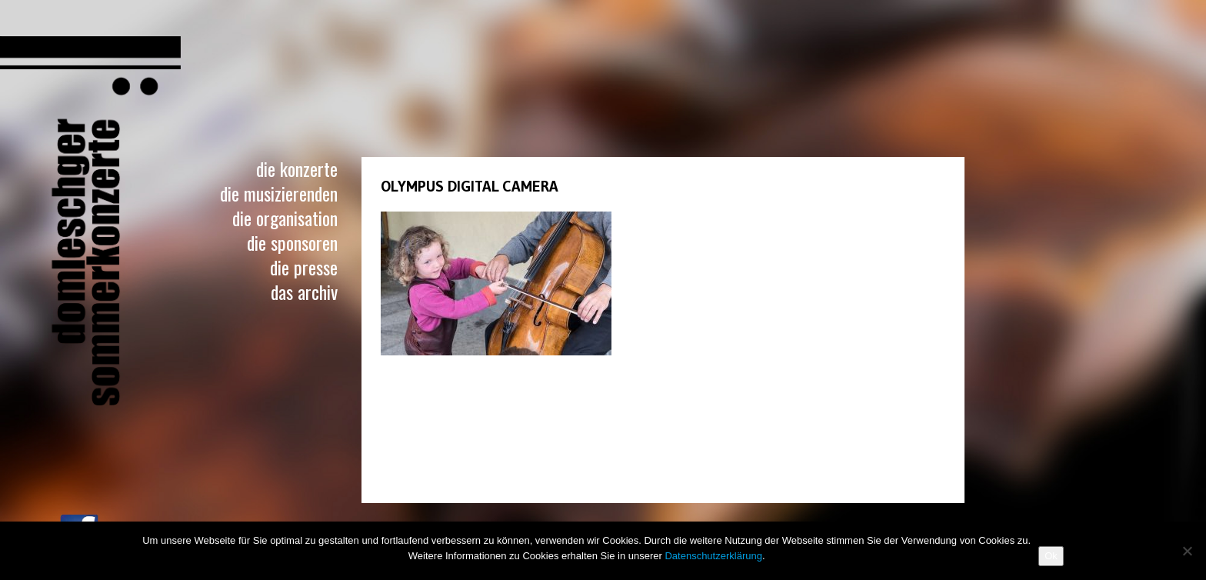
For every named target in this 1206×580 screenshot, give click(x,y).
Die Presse (304, 267)
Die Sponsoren (292, 242)
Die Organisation (285, 218)
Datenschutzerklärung (713, 556)
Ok (1051, 556)
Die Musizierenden (279, 193)
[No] (1186, 550)
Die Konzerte (297, 168)
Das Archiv (304, 291)
